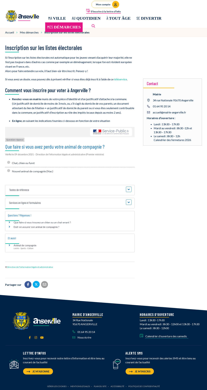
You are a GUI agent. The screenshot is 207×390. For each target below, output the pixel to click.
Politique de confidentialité (144, 385)
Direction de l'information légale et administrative (30, 266)
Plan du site (100, 385)
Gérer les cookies (56, 385)
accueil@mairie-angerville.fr (169, 111)
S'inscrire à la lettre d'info (103, 11)
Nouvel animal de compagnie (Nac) (30, 170)
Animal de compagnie (25, 244)
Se (148, 17)
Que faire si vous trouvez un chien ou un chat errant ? (42, 221)
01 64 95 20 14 (161, 105)
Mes (64, 26)
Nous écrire (81, 336)
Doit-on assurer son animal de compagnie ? (36, 226)
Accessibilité (117, 385)
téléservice (120, 78)
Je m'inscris (139, 370)
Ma (57, 17)
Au (86, 17)
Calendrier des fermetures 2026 (172, 139)
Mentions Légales (80, 385)
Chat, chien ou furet (21, 162)
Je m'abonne (38, 370)
